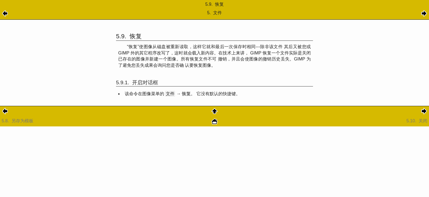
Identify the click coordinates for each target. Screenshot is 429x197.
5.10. (417, 120)
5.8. (18, 120)
